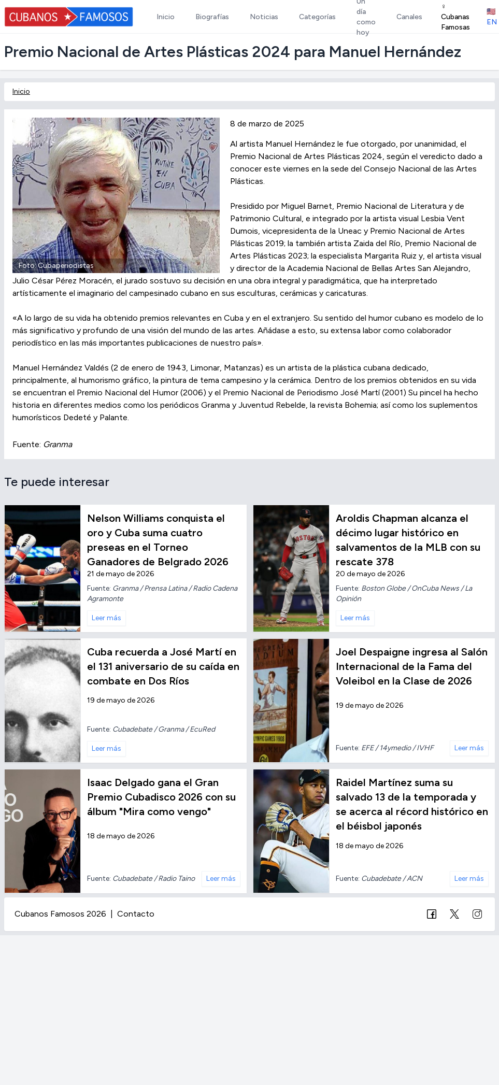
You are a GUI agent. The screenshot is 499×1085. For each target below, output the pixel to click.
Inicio (21, 91)
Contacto (135, 914)
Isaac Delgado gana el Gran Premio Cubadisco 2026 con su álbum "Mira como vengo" (161, 797)
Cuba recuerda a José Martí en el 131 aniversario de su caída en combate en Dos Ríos (163, 666)
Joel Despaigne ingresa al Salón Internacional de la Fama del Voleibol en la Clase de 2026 (412, 666)
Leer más (106, 617)
